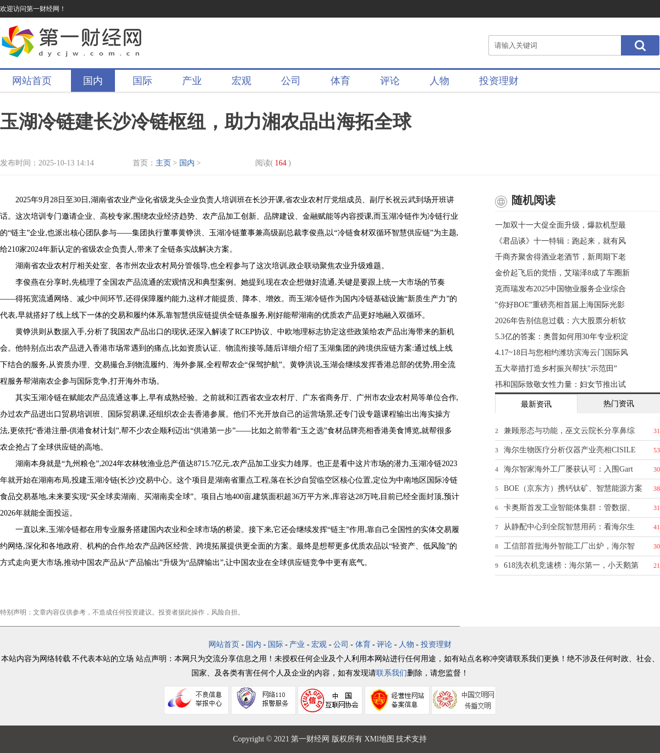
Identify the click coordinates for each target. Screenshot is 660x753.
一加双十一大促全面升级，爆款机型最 (560, 225)
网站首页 (32, 80)
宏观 (241, 80)
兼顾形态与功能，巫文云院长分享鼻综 (569, 431)
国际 (142, 80)
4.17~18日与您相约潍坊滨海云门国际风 (561, 352)
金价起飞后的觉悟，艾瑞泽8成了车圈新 (562, 273)
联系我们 (391, 673)
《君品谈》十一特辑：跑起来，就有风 (560, 241)
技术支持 (411, 739)
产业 (192, 80)
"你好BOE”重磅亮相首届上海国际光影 (560, 305)
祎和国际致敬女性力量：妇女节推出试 (560, 384)
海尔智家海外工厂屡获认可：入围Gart (568, 469)
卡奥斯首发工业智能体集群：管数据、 (569, 507)
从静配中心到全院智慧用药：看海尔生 (569, 527)
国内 (93, 80)
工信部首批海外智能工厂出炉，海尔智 (569, 546)
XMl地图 (379, 739)
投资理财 (499, 80)
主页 (163, 163)
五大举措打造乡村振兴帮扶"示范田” (556, 368)
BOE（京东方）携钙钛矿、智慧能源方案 (573, 488)
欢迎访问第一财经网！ (33, 9)
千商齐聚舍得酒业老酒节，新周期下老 (560, 257)
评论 (390, 80)
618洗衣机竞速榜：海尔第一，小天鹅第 (571, 565)
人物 (439, 80)
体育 (340, 80)
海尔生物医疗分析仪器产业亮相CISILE (570, 450)
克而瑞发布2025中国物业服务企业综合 (560, 289)
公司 (291, 80)
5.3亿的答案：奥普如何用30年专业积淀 (561, 337)
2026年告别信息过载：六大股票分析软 (560, 321)
